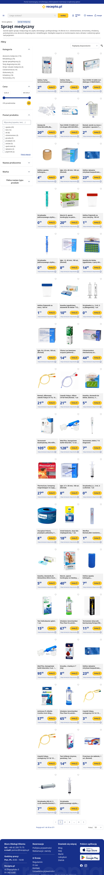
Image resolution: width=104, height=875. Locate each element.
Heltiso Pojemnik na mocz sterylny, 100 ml (91, 216)
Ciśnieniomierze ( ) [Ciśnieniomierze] (10, 70)
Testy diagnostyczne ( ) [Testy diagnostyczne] (11, 64)
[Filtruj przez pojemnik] (8, 152)
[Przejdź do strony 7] (74, 822)
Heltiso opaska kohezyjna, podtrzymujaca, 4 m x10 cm (91, 577)
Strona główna (7, 22)
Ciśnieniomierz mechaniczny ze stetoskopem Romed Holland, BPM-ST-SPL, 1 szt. (91, 351)
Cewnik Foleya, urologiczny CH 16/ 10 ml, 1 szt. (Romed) (46, 757)
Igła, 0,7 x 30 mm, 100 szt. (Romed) (69, 487)
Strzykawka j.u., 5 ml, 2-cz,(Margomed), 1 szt (91, 306)
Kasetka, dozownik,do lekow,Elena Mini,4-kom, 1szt (46, 577)
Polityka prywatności (42, 848)
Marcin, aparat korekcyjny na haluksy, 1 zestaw (69, 577)
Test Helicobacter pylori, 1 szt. (46, 622)
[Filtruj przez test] (7, 130)
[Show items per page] (98, 827)
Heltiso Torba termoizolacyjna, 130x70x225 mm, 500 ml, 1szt (69, 81)
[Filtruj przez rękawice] (8, 149)
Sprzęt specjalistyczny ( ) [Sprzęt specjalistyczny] (11, 61)
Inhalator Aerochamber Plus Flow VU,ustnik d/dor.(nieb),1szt (69, 712)
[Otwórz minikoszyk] (98, 15)
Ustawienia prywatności (44, 871)
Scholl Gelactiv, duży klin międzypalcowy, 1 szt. (69, 532)
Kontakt (36, 868)
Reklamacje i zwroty (42, 851)
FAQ (60, 851)
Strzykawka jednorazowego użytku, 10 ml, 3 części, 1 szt (69, 802)
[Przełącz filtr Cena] (17, 87)
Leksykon (62, 857)
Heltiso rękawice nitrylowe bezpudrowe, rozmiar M (91, 171)
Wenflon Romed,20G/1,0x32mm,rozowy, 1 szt (92, 532)
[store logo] (52, 7)
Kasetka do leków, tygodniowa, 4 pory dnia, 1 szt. (92, 261)
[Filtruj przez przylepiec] (9, 141)
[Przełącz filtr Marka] (17, 172)
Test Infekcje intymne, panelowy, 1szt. (68, 757)
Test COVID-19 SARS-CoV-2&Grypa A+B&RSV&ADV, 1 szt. (92, 81)
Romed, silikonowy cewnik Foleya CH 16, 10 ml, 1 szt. (46, 397)
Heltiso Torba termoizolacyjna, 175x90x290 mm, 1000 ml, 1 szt (45, 81)
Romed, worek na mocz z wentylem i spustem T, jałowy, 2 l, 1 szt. (92, 126)
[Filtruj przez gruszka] (8, 138)
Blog (60, 848)
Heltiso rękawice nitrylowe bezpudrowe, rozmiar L (91, 667)
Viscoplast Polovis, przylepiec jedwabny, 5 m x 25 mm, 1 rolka (46, 532)
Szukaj (63, 15)
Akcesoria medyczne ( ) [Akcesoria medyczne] (12, 56)
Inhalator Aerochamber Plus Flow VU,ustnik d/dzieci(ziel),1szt (69, 622)
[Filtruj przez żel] (6, 132)
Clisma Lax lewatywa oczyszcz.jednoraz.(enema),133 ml (68, 351)
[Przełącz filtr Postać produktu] (17, 116)
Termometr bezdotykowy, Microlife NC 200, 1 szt (46, 442)
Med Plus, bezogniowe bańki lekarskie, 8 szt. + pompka (46, 667)
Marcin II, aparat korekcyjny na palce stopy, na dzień (67, 216)
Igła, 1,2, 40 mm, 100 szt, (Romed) (69, 261)
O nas (35, 865)
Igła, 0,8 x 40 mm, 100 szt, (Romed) (69, 171)
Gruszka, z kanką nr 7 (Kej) (68, 667)
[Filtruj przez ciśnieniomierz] (10, 135)
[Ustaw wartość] (29, 103)
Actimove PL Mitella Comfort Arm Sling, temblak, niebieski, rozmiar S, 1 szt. (44, 712)
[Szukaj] (55, 15)
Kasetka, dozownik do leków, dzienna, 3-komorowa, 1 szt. (91, 397)
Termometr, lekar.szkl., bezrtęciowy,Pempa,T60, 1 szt (92, 622)
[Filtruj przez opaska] (8, 127)
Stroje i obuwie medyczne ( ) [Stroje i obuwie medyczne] (13, 67)
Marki (60, 854)
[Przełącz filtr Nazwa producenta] (17, 163)
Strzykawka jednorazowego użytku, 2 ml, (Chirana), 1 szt (46, 261)
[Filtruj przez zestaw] (8, 143)
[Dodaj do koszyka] (52, 87)
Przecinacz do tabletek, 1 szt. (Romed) (92, 757)
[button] (55, 91)
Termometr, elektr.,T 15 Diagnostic (91, 442)
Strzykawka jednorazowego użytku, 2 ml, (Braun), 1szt (46, 216)
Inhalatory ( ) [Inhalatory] (8, 75)
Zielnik (61, 860)
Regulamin (38, 862)
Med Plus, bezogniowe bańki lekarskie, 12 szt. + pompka (69, 442)
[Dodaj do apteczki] (55, 53)
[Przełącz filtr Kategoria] (17, 50)
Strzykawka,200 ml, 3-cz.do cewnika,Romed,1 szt (46, 802)
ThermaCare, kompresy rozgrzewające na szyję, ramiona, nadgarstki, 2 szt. (46, 487)
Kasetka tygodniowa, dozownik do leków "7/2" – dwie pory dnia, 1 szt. (69, 306)
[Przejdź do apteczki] (88, 16)
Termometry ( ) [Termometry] (9, 78)
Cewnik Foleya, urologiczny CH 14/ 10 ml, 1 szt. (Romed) (92, 712)
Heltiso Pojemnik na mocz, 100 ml (44, 306)
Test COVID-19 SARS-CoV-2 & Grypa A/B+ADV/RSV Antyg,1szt (69, 126)
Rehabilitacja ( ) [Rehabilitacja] (9, 59)
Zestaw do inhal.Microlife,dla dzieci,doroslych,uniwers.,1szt (47, 126)
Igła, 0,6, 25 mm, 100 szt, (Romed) (46, 351)
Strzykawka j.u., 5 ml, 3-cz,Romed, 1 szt (91, 487)
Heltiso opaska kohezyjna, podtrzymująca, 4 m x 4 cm (46, 171)
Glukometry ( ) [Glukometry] (8, 72)
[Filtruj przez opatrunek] (9, 146)
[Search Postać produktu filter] (17, 122)
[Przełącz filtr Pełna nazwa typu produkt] (17, 181)
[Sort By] (85, 45)
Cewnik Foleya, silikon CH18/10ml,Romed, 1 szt (69, 397)
